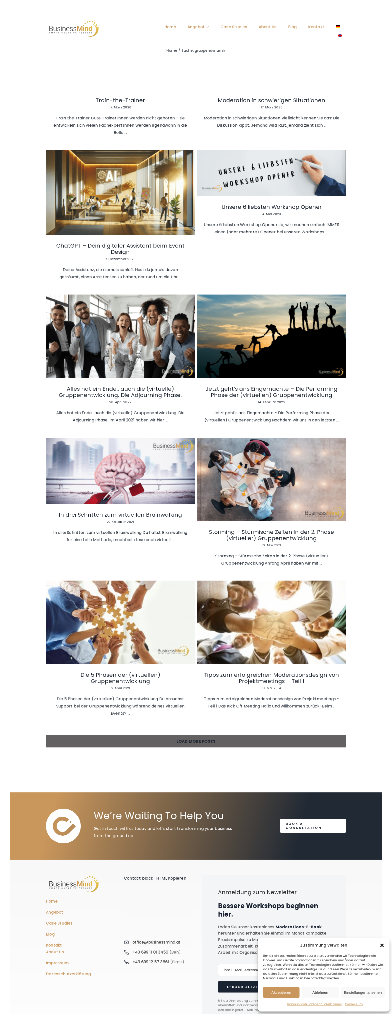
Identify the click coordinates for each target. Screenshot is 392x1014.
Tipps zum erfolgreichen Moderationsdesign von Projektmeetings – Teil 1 (120, 588)
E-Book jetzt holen (250, 882)
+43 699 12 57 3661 (150, 857)
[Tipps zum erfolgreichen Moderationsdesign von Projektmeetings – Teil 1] (120, 532)
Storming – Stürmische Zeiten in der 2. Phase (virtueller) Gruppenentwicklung (221, 459)
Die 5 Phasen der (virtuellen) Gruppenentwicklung (322, 459)
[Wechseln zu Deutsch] (182, 991)
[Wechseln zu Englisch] (340, 35)
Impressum (354, 1004)
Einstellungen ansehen (363, 992)
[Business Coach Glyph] (74, 772)
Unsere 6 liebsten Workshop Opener (120, 277)
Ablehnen (320, 992)
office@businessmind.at (156, 837)
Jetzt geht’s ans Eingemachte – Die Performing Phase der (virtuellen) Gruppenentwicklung (322, 317)
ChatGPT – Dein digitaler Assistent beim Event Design (322, 189)
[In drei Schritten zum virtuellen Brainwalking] (120, 394)
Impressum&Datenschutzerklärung (314, 1004)
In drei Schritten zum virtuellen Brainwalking (120, 438)
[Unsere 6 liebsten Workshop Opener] (120, 243)
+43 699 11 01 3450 (150, 847)
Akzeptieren (281, 992)
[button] (382, 945)
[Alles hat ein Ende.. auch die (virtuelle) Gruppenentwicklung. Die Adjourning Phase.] (221, 261)
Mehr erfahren (283, 905)
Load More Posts (196, 637)
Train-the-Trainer (120, 100)
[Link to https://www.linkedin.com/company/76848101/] (156, 920)
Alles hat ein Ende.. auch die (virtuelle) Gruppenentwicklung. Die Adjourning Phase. (221, 317)
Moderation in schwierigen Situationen (221, 100)
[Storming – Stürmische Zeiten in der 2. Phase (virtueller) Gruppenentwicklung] (221, 403)
